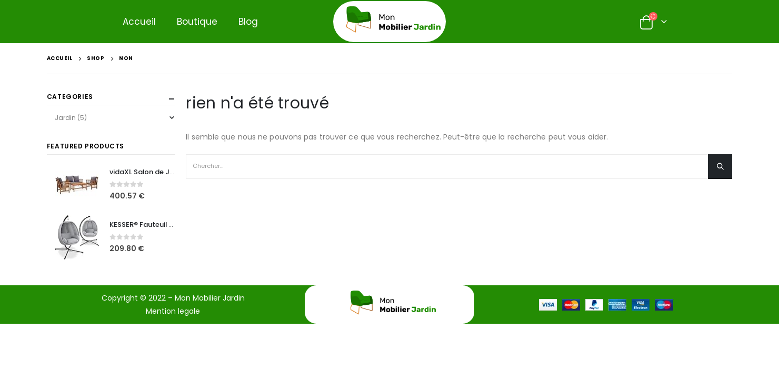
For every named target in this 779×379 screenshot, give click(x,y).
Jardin (65, 117)
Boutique (197, 21)
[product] (77, 185)
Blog (248, 21)
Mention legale (173, 311)
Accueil (139, 21)
